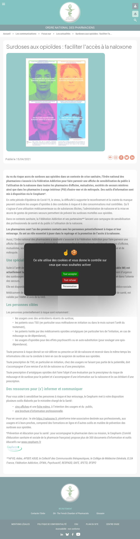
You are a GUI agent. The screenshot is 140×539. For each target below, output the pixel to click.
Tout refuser (70, 280)
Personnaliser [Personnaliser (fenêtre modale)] (70, 286)
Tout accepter (70, 274)
